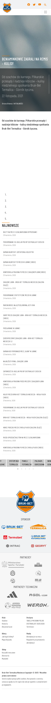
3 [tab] (25, 469)
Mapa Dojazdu (7, 639)
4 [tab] (29, 469)
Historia (5, 623)
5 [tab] (33, 469)
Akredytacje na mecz (34, 636)
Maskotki (5, 658)
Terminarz (30, 626)
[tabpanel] (25, 463)
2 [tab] (21, 469)
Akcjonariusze (7, 626)
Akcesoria (5, 655)
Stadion (4, 620)
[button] (45, 4)
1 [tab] (18, 469)
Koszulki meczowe (8, 652)
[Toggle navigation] (45, 12)
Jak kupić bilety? (8, 636)
